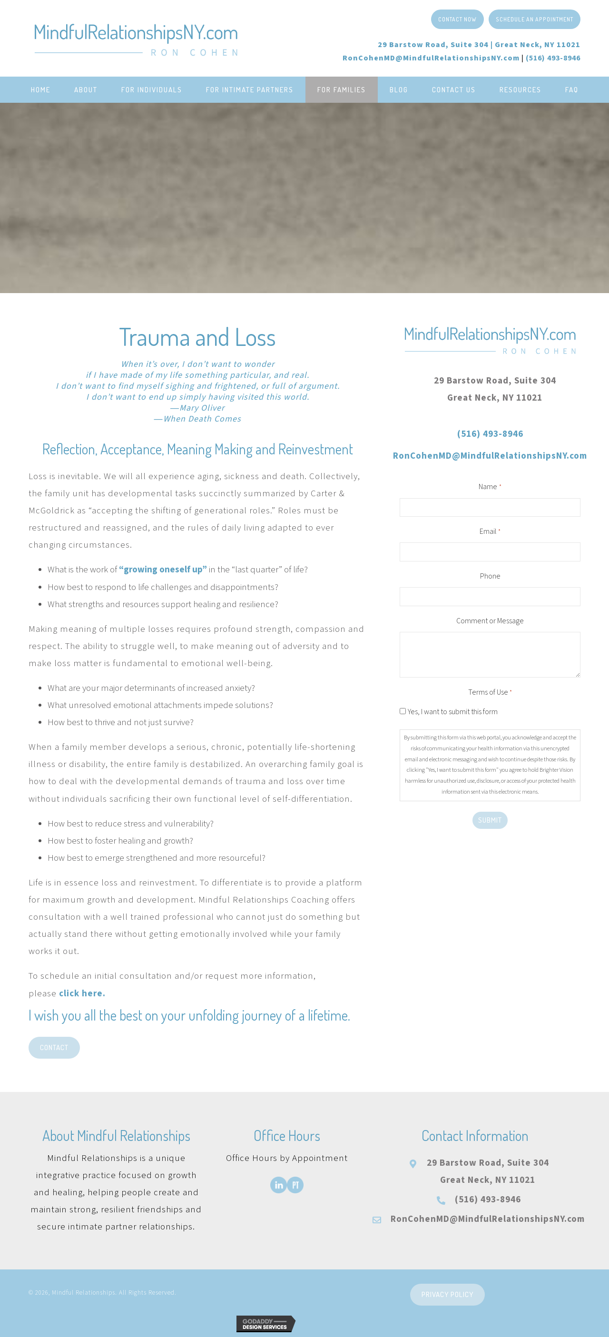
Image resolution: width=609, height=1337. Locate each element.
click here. (82, 993)
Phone (490, 576)
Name (490, 487)
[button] (457, 19)
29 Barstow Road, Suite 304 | (479, 44)
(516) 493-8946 (490, 434)
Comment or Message (490, 621)
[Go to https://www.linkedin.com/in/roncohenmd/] (278, 1185)
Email (490, 532)
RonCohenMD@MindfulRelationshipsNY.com (431, 58)
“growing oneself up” (163, 569)
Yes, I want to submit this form (453, 712)
